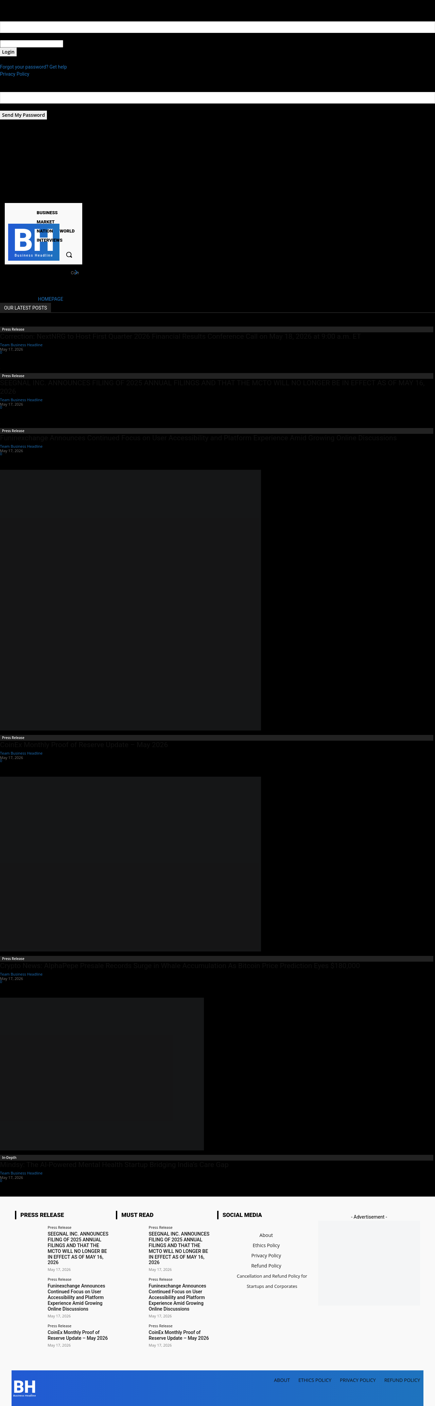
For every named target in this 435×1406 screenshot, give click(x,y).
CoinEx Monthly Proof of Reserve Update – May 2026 (84, 745)
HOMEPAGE (50, 299)
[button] (69, 254)
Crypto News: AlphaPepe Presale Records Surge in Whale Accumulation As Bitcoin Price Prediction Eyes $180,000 (180, 966)
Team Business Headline (21, 344)
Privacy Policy (14, 74)
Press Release (13, 329)
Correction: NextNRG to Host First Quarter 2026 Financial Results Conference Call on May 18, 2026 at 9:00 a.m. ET (180, 336)
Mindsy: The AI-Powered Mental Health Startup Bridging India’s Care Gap (114, 1165)
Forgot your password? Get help (33, 67)
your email (11, 107)
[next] (76, 272)
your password (78, 44)
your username (16, 36)
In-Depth (9, 1157)
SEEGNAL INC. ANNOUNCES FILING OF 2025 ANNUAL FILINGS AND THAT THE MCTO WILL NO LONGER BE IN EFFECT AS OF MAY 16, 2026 (78, 1248)
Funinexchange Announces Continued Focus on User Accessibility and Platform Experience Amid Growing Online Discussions (198, 438)
